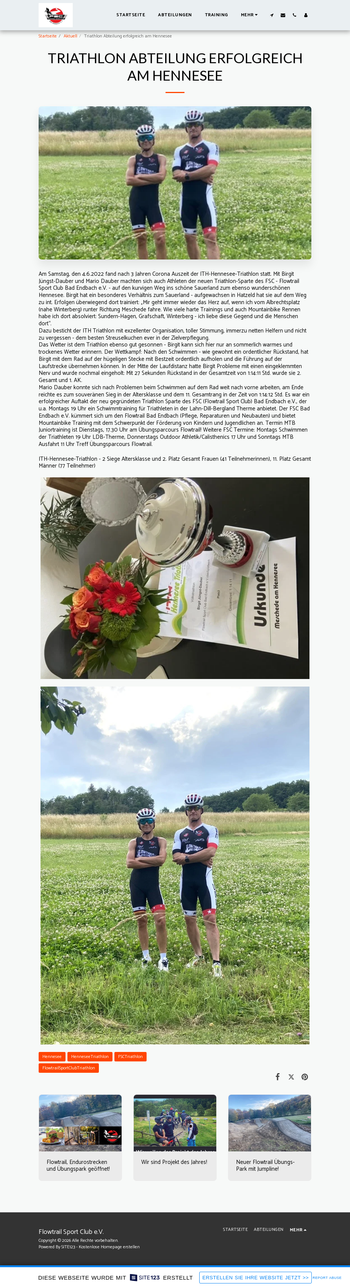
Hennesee (52, 1056)
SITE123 (68, 1247)
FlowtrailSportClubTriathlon (68, 1068)
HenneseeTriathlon (90, 1056)
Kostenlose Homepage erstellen (109, 1247)
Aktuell (70, 36)
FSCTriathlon (130, 1056)
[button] (271, 14)
